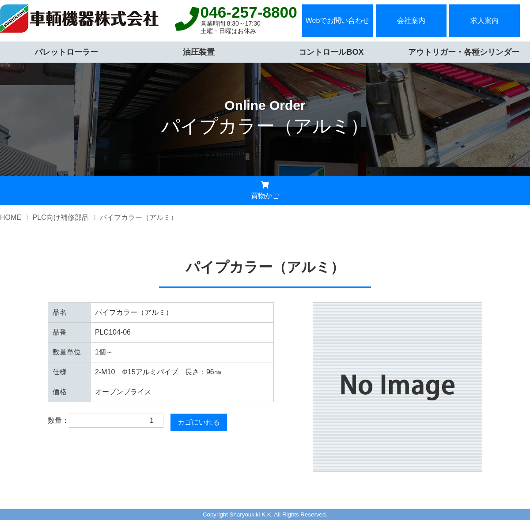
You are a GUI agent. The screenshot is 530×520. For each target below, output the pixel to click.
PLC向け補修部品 (61, 217)
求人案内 (484, 20)
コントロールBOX (331, 52)
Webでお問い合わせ (338, 20)
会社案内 (411, 20)
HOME (10, 217)
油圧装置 (199, 52)
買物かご (265, 190)
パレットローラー (66, 52)
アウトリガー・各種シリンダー (463, 52)
